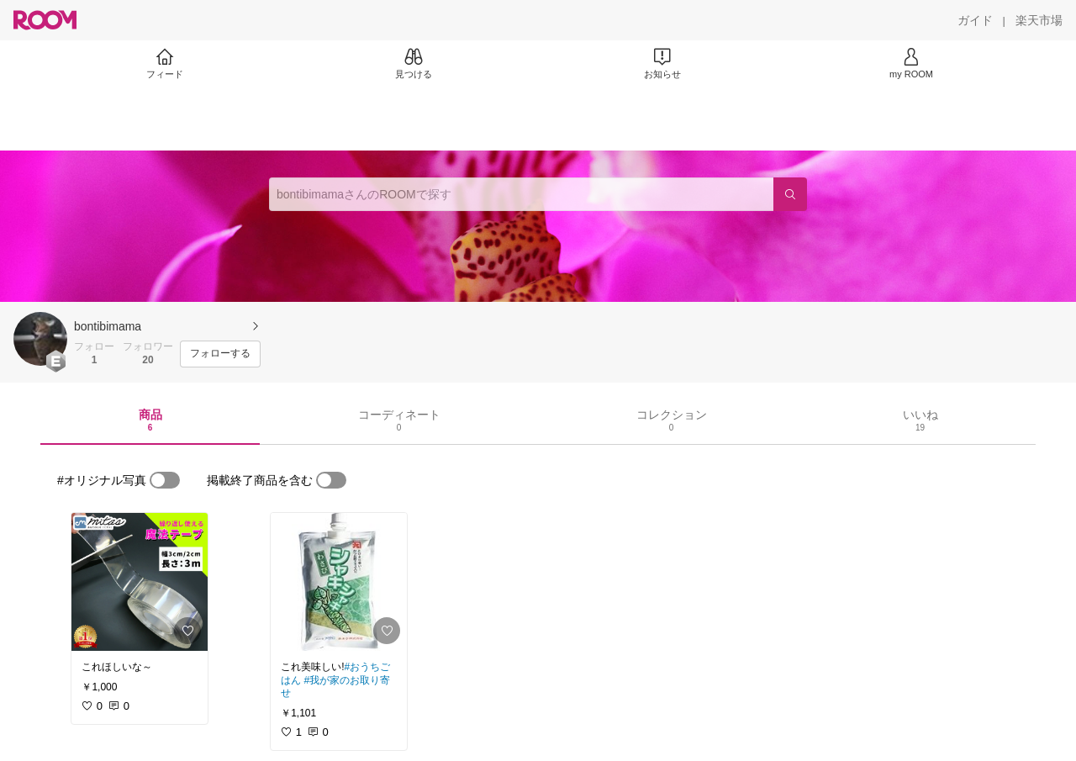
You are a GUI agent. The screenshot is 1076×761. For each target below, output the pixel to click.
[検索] (790, 194)
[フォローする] (220, 354)
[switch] (165, 480)
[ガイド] (975, 20)
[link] (139, 582)
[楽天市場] (1039, 20)
